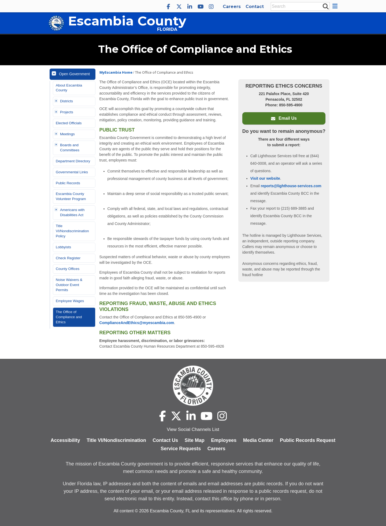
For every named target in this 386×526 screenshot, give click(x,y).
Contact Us (165, 440)
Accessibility (65, 440)
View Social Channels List (193, 429)
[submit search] (325, 6)
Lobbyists (63, 247)
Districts (66, 101)
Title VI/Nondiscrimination (116, 440)
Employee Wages (70, 301)
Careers (232, 6)
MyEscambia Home (115, 72)
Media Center (258, 440)
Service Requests (181, 448)
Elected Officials (69, 123)
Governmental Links (72, 172)
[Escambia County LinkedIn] (189, 6)
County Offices (67, 269)
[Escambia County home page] (193, 386)
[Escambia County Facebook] (168, 6)
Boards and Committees (69, 147)
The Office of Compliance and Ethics (69, 317)
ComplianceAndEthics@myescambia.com (136, 323)
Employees (223, 440)
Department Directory (73, 161)
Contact (255, 6)
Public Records (68, 183)
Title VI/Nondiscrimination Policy (72, 231)
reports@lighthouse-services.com (291, 186)
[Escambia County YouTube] (200, 6)
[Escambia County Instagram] (211, 6)
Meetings (67, 134)
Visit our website (265, 178)
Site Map (195, 440)
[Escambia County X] (179, 6)
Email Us (284, 118)
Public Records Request (307, 440)
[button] (335, 6)
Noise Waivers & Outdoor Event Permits (69, 285)
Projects (66, 112)
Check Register (68, 258)
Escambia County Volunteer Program (71, 196)
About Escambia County (69, 87)
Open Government (74, 74)
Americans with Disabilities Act (72, 212)
